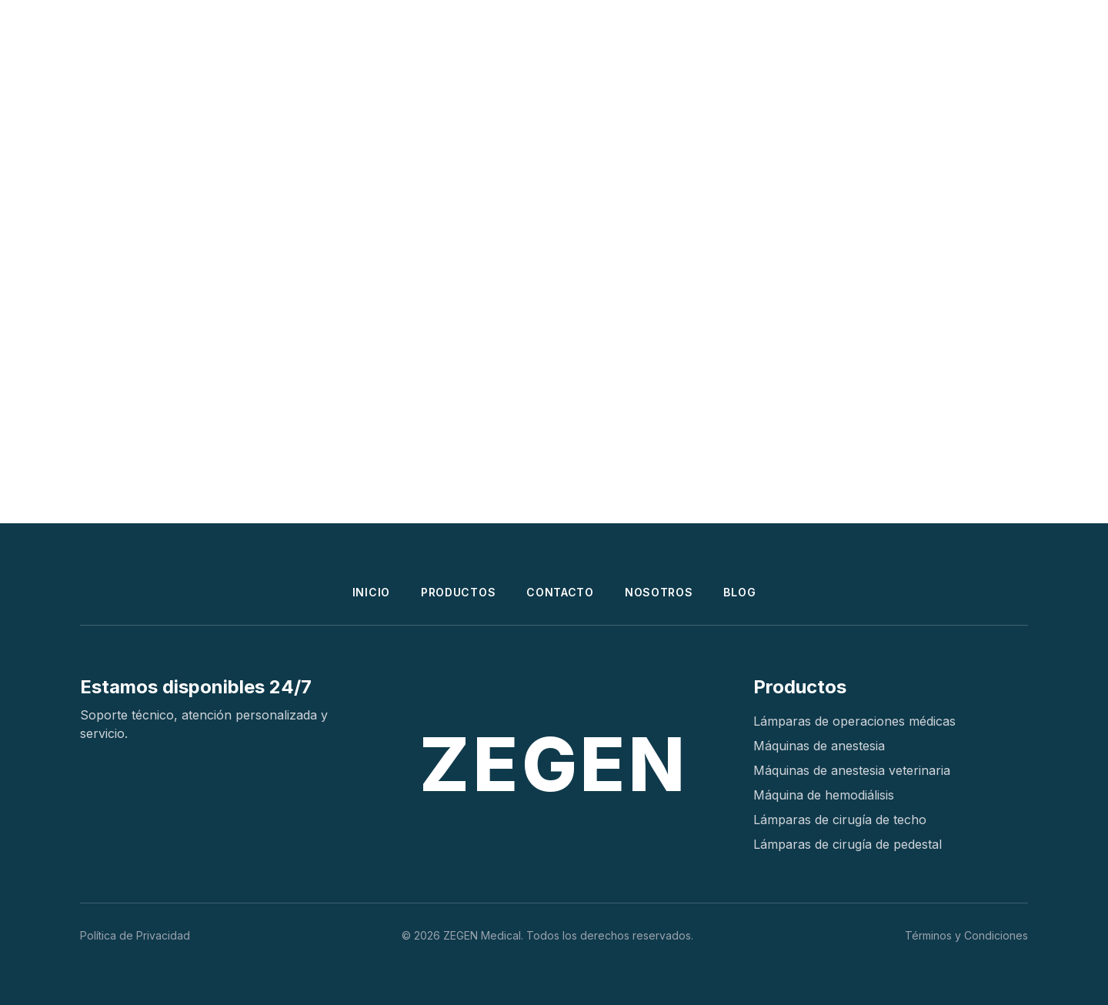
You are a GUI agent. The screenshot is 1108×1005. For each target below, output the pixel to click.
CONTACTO (560, 592)
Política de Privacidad (135, 935)
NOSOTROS (659, 592)
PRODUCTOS (458, 592)
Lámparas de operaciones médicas (854, 721)
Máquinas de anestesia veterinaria (851, 770)
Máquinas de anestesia (819, 745)
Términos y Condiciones (966, 935)
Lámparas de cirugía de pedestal (847, 844)
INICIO (371, 592)
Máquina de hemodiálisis (823, 795)
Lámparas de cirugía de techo (839, 819)
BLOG (739, 592)
